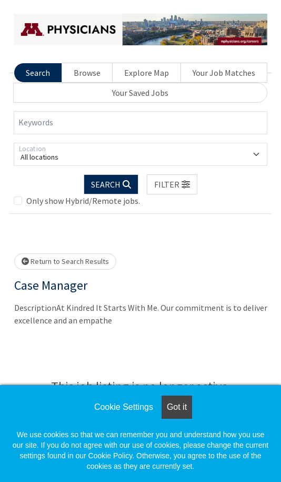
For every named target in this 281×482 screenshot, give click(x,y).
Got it (177, 406)
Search (38, 72)
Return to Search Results (65, 261)
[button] (172, 184)
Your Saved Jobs (140, 92)
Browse (87, 72)
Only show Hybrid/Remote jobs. (83, 200)
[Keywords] (140, 122)
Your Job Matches (224, 72)
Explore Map (146, 72)
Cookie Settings (123, 406)
